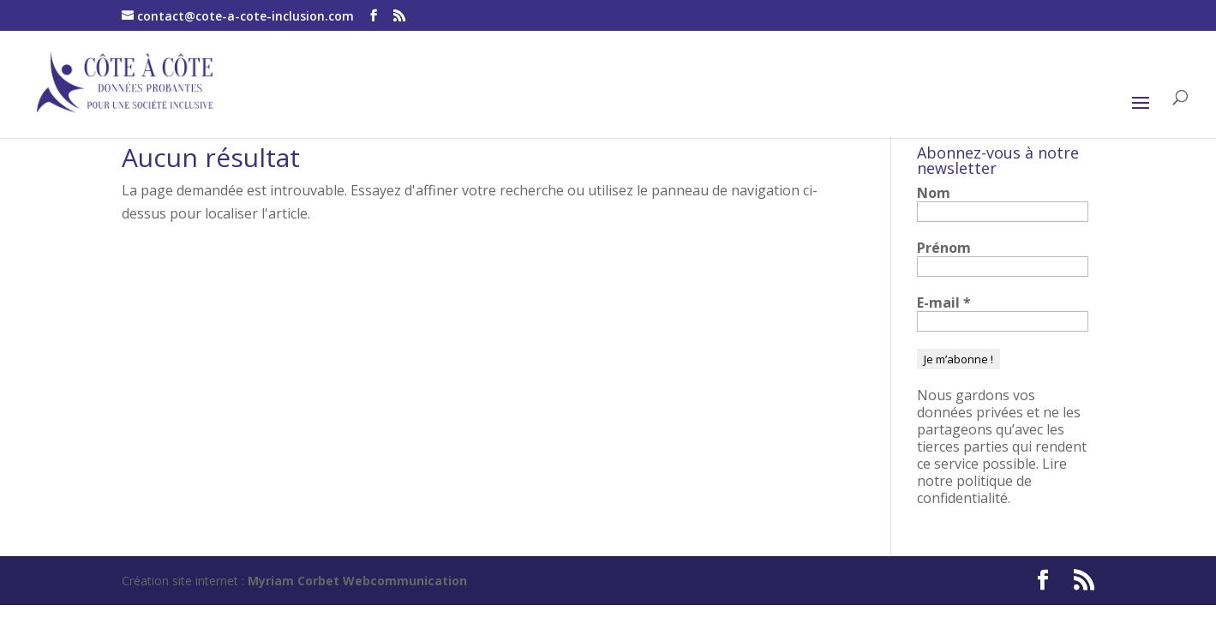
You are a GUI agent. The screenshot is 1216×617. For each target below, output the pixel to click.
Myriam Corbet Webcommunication (355, 580)
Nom (933, 192)
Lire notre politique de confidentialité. (992, 480)
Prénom (944, 247)
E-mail (944, 302)
